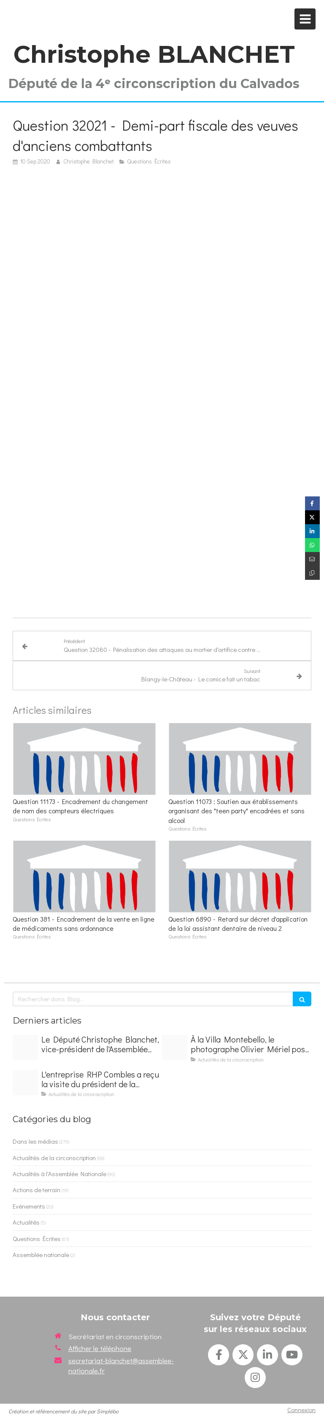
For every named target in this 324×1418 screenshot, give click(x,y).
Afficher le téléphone (99, 1348)
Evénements (29, 1206)
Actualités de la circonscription (54, 1157)
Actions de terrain (36, 1189)
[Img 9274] (25, 1082)
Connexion (301, 1409)
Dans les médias (35, 1141)
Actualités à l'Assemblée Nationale (59, 1173)
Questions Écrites (37, 1238)
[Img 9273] (174, 1047)
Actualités (26, 1222)
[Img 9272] (25, 1047)
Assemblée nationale (41, 1254)
